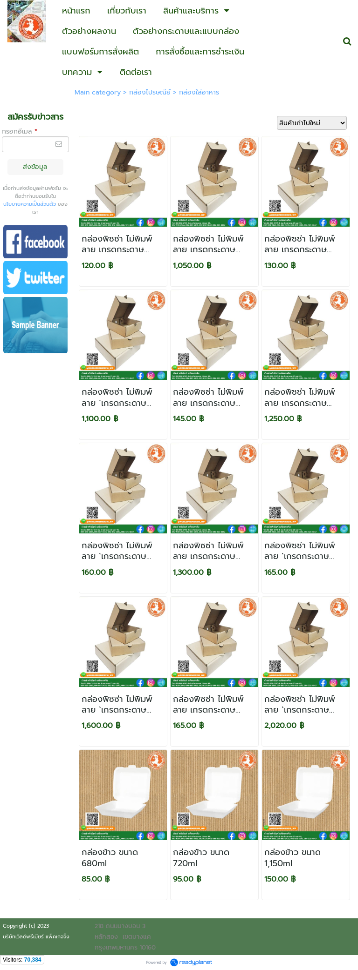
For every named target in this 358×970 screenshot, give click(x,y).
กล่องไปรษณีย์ (150, 92)
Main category (98, 92)
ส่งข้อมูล (35, 167)
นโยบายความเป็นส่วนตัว (29, 204)
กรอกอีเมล (19, 131)
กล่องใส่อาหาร (199, 92)
